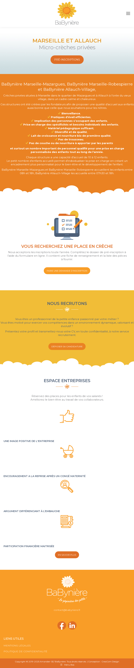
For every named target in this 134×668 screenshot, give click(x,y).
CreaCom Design (110, 661)
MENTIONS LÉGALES (17, 645)
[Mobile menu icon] (128, 13)
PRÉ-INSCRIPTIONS (67, 59)
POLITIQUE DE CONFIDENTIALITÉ (25, 651)
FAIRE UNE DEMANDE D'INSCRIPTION (67, 270)
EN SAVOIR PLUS (67, 554)
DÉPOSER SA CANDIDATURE (67, 346)
